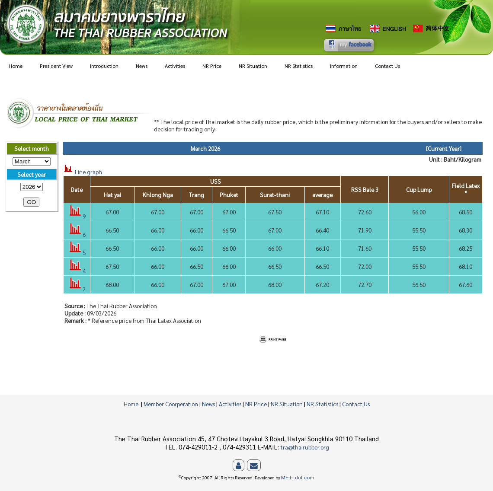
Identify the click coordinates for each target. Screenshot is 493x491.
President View (56, 65)
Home (15, 65)
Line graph (82, 171)
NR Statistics (299, 65)
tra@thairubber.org (305, 447)
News (141, 65)
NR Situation (253, 65)
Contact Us (387, 65)
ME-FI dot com (297, 477)
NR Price (211, 65)
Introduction (104, 65)
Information (344, 65)
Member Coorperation (171, 404)
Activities (175, 65)
